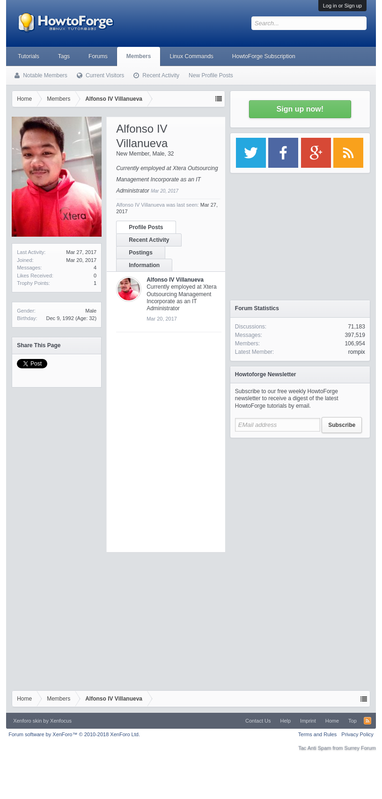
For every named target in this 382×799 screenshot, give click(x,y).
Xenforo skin (27, 721)
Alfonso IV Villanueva (175, 279)
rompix (356, 352)
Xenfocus (61, 721)
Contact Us (258, 721)
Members (138, 56)
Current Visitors (105, 75)
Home (332, 721)
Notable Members (45, 75)
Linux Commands (191, 56)
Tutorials (28, 56)
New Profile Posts (211, 75)
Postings (141, 252)
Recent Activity (149, 240)
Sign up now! (300, 109)
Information (144, 265)
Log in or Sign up (342, 5)
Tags (64, 56)
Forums (98, 56)
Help (285, 721)
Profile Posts (146, 227)
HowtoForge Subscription (263, 56)
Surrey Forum (360, 748)
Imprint (308, 721)
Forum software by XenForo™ (74, 734)
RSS (367, 720)
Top (352, 721)
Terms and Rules (317, 734)
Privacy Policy (357, 734)
